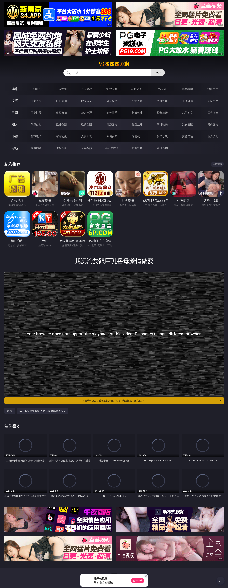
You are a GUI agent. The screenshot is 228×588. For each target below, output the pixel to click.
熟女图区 (187, 124)
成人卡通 (86, 112)
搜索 (158, 73)
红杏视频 (137, 148)
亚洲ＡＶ (36, 101)
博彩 (14, 89)
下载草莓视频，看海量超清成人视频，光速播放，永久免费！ (152, 401)
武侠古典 (111, 136)
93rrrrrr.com (114, 64)
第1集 (10, 410)
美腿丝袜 (137, 124)
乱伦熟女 (187, 112)
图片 (14, 124)
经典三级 (162, 112)
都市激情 (36, 136)
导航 (14, 148)
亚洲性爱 (36, 112)
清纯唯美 (162, 124)
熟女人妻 (137, 101)
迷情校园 (137, 136)
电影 (14, 112)
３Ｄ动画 (111, 101)
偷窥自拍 (36, 124)
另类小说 (162, 136)
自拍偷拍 (61, 101)
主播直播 (187, 101)
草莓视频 (86, 148)
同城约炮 (36, 148)
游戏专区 (111, 89)
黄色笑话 (187, 136)
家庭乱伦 (61, 136)
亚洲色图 (61, 124)
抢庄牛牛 (212, 89)
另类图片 (212, 124)
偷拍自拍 (61, 112)
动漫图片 (111, 124)
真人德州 (61, 89)
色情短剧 (162, 148)
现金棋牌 (187, 89)
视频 (14, 100)
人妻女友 (86, 136)
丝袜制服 (162, 101)
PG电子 (36, 89)
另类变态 (212, 112)
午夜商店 (61, 148)
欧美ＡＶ (86, 101)
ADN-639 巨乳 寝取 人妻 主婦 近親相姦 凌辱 (42, 410)
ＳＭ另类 (212, 101)
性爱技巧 (212, 136)
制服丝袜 (137, 112)
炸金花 (162, 89)
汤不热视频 (112, 148)
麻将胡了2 (137, 89)
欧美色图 (86, 124)
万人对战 (86, 89)
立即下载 (137, 580)
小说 (14, 136)
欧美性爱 (111, 112)
